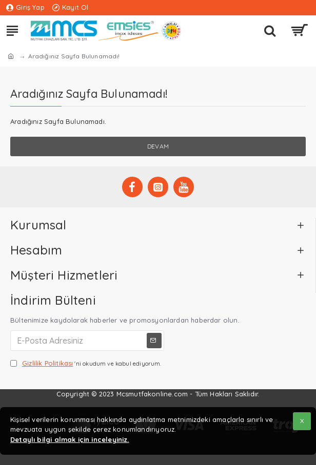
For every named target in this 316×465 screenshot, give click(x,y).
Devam (158, 146)
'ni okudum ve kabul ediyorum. (86, 363)
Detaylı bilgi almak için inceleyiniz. (69, 439)
